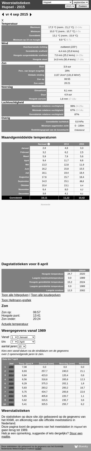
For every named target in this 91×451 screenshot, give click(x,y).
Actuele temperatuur (14, 324)
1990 (11, 367)
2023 (11, 400)
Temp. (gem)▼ (26, 363)
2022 (11, 396)
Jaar (11, 363)
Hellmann (84, 363)
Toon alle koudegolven (46, 295)
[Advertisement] (45, 232)
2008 (11, 404)
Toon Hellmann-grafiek (16, 300)
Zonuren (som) (46, 363)
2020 (11, 383)
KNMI (38, 448)
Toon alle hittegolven (15, 295)
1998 (11, 387)
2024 (11, 371)
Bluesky (81, 446)
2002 (11, 392)
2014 (11, 375)
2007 (11, 379)
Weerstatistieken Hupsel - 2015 (16, 5)
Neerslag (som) (67, 363)
